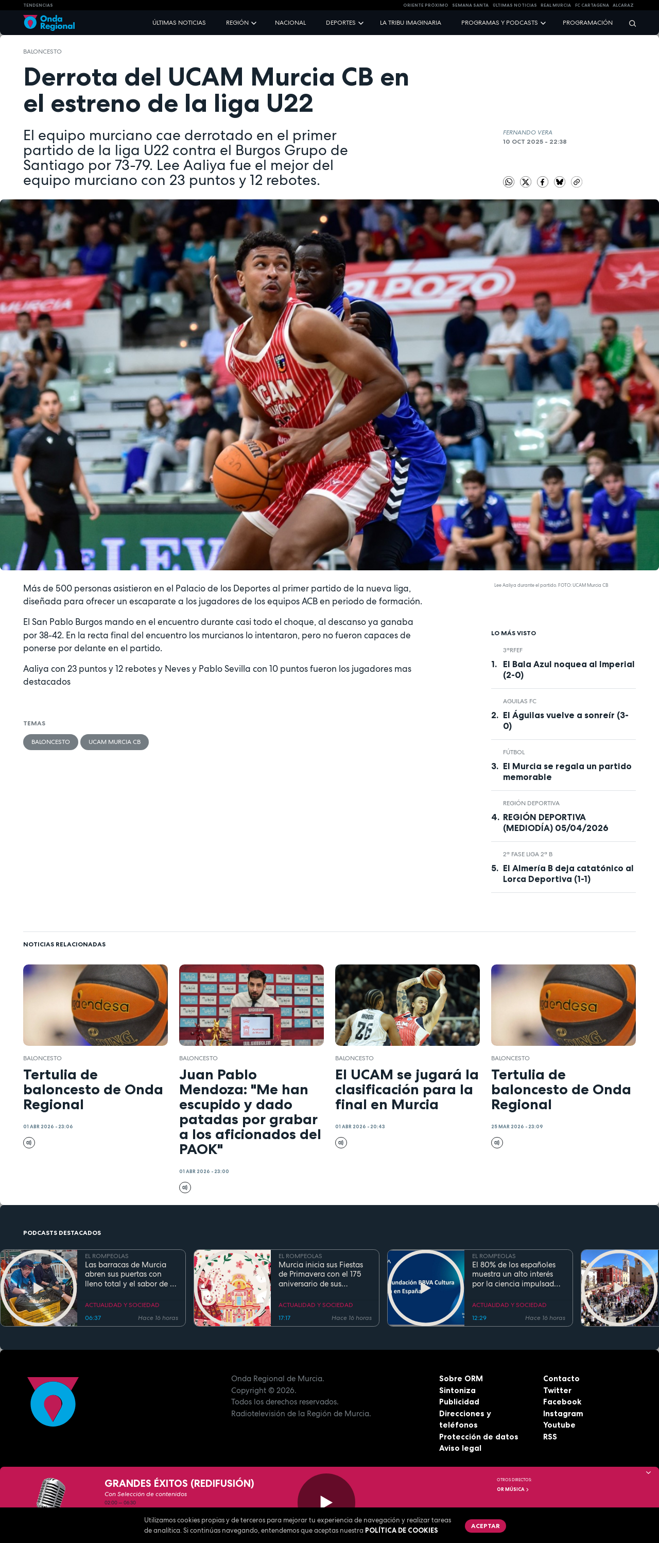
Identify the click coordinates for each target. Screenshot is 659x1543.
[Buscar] (629, 23)
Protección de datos (478, 1437)
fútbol (514, 752)
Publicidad (459, 1401)
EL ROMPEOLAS (107, 1256)
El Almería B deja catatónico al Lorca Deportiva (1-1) (568, 873)
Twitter (557, 1390)
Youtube (559, 1425)
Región (237, 23)
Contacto (561, 1378)
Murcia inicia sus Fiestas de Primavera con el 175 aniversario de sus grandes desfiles (321, 1274)
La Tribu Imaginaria (410, 23)
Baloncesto (42, 51)
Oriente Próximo (425, 5)
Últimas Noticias (515, 5)
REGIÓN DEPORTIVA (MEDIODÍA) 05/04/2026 (556, 822)
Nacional (290, 23)
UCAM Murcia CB (115, 742)
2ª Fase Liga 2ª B (527, 854)
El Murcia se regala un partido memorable (567, 771)
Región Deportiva (531, 803)
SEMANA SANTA (470, 5)
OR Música (513, 1489)
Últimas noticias (179, 23)
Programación (588, 23)
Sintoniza (457, 1390)
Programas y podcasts (499, 23)
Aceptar (485, 1526)
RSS (550, 1437)
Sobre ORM (461, 1378)
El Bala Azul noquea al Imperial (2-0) (569, 669)
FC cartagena (592, 5)
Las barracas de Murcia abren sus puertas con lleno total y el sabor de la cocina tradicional (131, 1274)
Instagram (563, 1413)
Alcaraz (623, 5)
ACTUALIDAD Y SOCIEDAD (122, 1305)
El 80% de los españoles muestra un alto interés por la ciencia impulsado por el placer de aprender (516, 1274)
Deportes (341, 23)
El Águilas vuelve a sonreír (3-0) (566, 720)
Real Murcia (556, 5)
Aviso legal (460, 1448)
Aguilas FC (519, 701)
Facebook (562, 1401)
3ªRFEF (513, 650)
